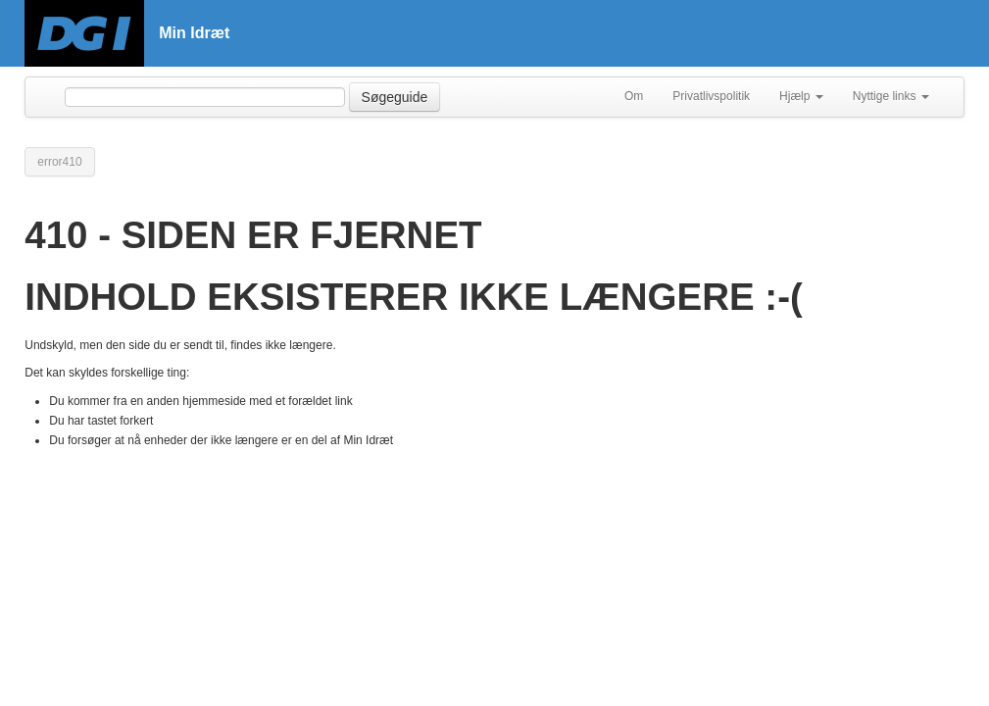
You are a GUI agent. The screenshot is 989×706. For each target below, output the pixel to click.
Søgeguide (395, 97)
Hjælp (801, 96)
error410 (59, 162)
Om (633, 96)
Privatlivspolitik (711, 96)
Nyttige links (891, 96)
